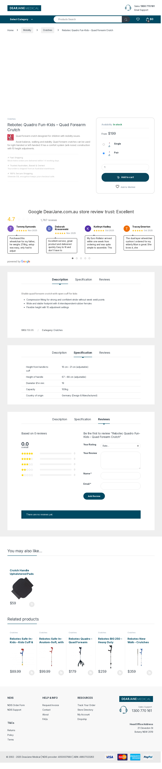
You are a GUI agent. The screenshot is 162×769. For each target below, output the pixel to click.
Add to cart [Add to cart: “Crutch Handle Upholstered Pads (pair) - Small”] (31, 604)
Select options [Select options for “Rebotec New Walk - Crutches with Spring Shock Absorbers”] (149, 672)
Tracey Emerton (141, 226)
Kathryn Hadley (102, 226)
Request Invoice (50, 705)
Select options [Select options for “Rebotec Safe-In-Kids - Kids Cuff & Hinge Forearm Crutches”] (31, 672)
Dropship (82, 719)
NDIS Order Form (16, 705)
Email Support (141, 10)
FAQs (45, 719)
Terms (10, 739)
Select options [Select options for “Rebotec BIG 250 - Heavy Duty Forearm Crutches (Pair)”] (120, 672)
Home (10, 30)
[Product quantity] (125, 167)
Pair (116, 152)
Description (60, 279)
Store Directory (85, 709)
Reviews (104, 279)
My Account (84, 714)
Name (87, 473)
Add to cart (127, 177)
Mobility (27, 30)
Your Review (90, 453)
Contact (46, 709)
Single (117, 143)
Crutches (47, 30)
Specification (83, 279)
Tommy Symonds (26, 226)
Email (87, 483)
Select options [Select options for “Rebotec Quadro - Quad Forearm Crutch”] (90, 672)
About (45, 714)
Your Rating (89, 444)
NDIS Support (14, 709)
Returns (11, 730)
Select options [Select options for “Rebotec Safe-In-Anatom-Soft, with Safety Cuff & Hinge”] (61, 672)
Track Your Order (86, 705)
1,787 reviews (49, 220)
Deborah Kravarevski (61, 228)
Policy (10, 735)
